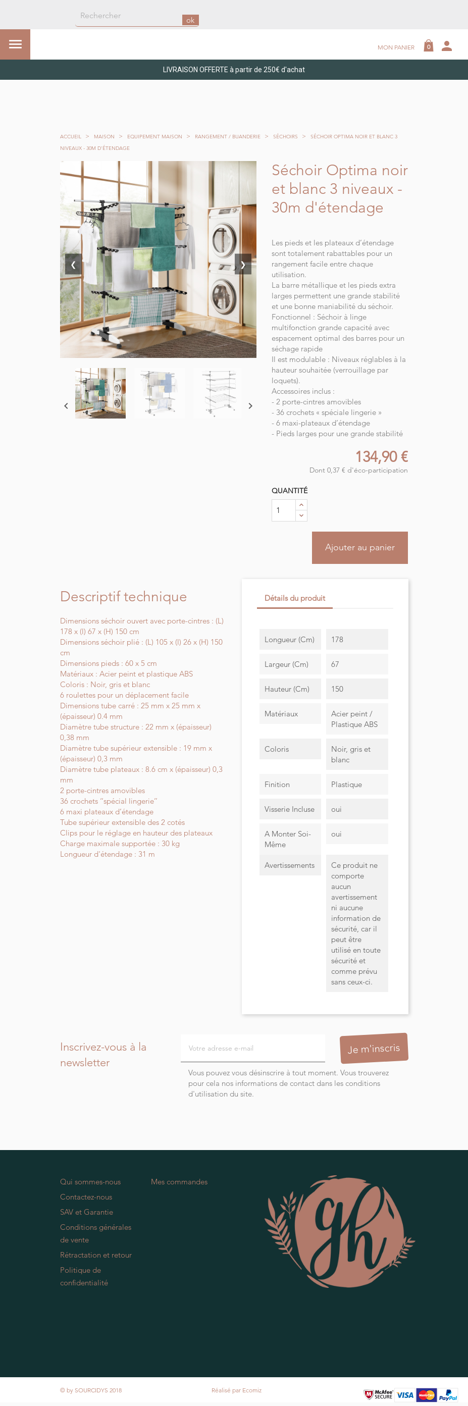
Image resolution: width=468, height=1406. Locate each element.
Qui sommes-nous (90, 1182)
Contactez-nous (86, 1197)
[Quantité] (284, 510)
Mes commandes (179, 1182)
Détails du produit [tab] (295, 598)
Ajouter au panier (359, 547)
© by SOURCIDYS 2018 (91, 1390)
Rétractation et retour (96, 1255)
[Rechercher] (137, 16)
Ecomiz (252, 1390)
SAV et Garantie (86, 1212)
